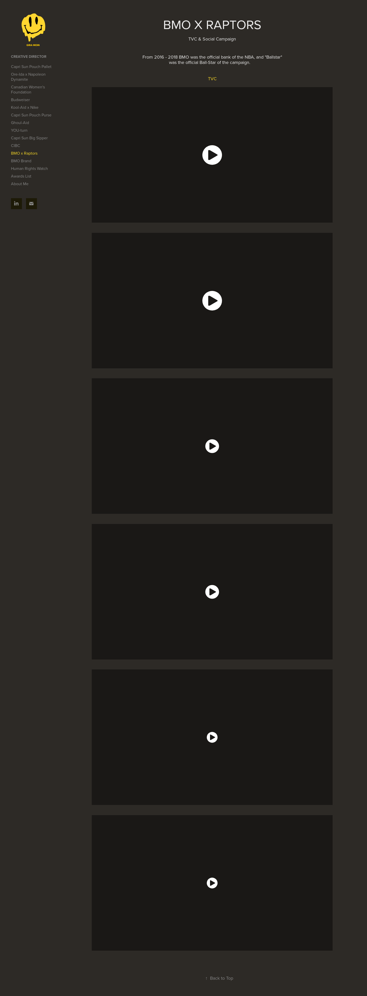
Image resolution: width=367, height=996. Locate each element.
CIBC (15, 145)
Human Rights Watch (29, 168)
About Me (20, 183)
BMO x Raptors (24, 153)
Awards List (21, 176)
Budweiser (20, 99)
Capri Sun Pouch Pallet (31, 66)
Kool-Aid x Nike (24, 107)
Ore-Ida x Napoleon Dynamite (28, 76)
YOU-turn (19, 130)
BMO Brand (21, 161)
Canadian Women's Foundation (28, 89)
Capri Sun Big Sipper (29, 138)
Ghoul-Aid (20, 122)
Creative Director (28, 56)
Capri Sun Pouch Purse (31, 115)
